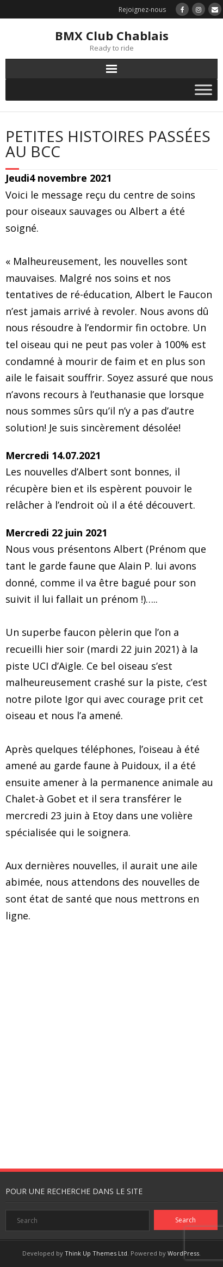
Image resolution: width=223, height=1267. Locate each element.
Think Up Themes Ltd (96, 1253)
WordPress (183, 1253)
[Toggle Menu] (203, 89)
